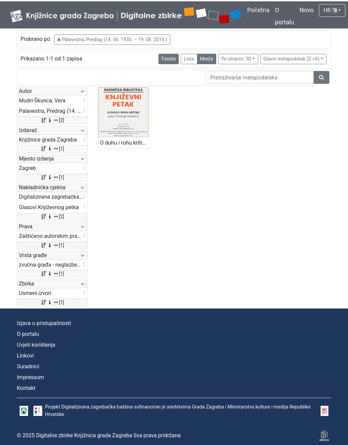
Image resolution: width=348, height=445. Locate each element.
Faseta (168, 58)
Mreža (206, 58)
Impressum (30, 377)
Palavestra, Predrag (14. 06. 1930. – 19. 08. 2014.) (112, 39)
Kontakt (26, 388)
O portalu (28, 334)
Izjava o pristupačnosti (44, 323)
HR (330, 10)
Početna (258, 10)
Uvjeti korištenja (36, 345)
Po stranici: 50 (236, 58)
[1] (52, 148)
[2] (52, 120)
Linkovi (25, 355)
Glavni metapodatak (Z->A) (291, 58)
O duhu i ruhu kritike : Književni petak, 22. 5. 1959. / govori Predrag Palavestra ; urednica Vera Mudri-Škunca (124, 143)
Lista (189, 58)
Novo (307, 10)
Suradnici (28, 366)
